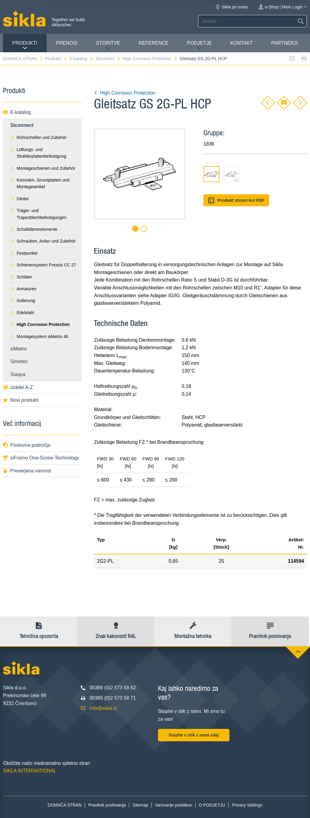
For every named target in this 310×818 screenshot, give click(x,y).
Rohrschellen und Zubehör (38, 137)
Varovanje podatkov (173, 805)
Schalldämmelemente (34, 229)
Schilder (21, 277)
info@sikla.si (103, 708)
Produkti (25, 45)
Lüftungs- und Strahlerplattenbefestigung (38, 153)
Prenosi (67, 43)
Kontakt (241, 43)
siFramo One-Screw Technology (41, 457)
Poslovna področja (26, 445)
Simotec (19, 361)
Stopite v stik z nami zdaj (194, 735)
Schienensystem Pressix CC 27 (43, 264)
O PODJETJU (212, 805)
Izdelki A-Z (18, 387)
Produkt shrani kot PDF (236, 200)
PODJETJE (199, 45)
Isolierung (22, 300)
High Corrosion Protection (150, 58)
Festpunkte (24, 253)
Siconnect (108, 58)
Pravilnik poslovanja (107, 805)
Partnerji (284, 43)
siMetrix (18, 348)
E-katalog (81, 58)
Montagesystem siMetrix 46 (39, 336)
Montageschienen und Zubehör (42, 168)
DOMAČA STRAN (23, 58)
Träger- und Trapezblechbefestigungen (38, 214)
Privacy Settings (247, 805)
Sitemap (140, 805)
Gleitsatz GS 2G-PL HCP (203, 58)
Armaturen (23, 288)
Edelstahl (22, 312)
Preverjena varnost (27, 470)
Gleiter (19, 198)
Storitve (108, 45)
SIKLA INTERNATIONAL (29, 770)
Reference (154, 43)
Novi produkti (20, 400)
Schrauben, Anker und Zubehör (43, 241)
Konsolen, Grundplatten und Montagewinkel (39, 183)
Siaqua (17, 374)
